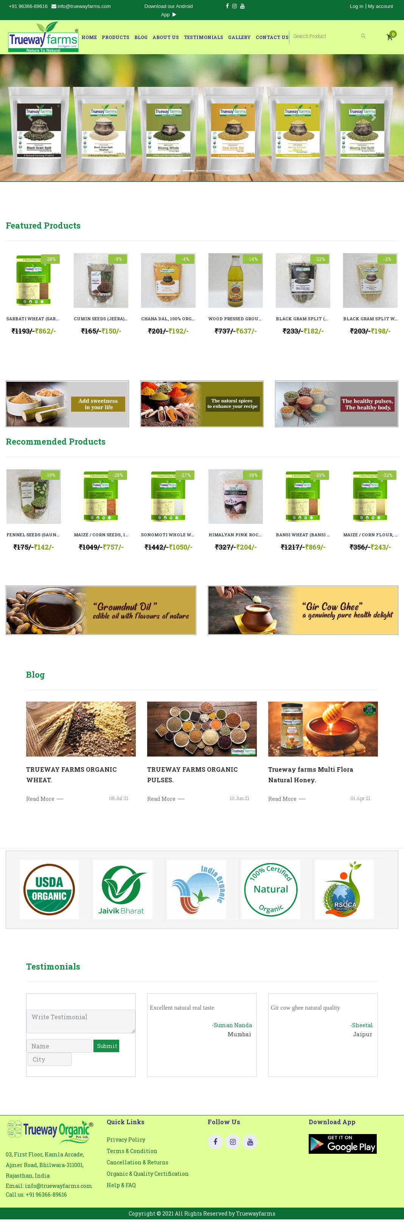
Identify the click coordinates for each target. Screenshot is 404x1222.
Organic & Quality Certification (148, 1179)
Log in (356, 6)
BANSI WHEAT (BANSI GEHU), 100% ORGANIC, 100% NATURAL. (303, 537)
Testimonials (215, 37)
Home (100, 37)
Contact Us (283, 37)
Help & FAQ (121, 1190)
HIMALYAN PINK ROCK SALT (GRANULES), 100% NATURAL (235, 537)
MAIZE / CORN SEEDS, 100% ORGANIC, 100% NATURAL (101, 537)
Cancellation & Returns (137, 1168)
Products (127, 37)
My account (380, 6)
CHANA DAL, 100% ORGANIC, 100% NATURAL (168, 318)
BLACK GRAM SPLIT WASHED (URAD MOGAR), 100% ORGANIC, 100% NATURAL (370, 318)
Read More (40, 804)
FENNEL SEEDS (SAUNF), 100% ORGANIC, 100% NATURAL (33, 537)
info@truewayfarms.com (81, 6)
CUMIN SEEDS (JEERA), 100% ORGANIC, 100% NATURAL (101, 318)
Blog (152, 37)
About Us (177, 37)
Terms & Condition (132, 1156)
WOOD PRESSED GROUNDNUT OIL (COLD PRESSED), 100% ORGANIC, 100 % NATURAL (235, 318)
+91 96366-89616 (28, 6)
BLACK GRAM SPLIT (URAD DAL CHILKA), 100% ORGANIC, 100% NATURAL (303, 318)
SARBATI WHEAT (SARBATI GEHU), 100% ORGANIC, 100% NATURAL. (33, 318)
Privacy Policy (126, 1145)
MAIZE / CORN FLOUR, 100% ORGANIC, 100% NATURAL (370, 537)
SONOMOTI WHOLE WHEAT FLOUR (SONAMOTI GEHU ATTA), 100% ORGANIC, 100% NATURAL (168, 537)
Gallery (250, 37)
